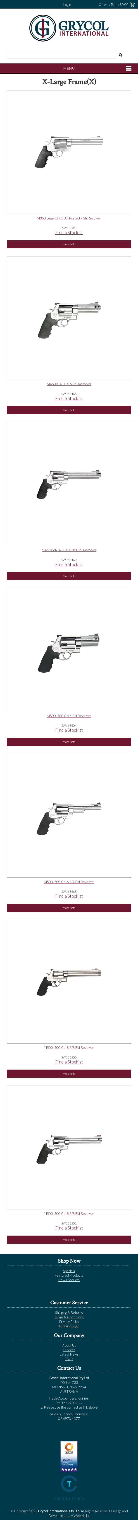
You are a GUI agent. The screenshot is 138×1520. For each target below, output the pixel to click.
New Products (69, 1280)
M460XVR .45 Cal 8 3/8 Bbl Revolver (69, 550)
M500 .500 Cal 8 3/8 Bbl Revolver (69, 1047)
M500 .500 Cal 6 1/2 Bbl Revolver (69, 882)
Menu (69, 68)
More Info (69, 244)
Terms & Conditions (69, 1317)
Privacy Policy (69, 1321)
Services (69, 1350)
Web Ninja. (81, 1515)
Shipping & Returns (69, 1312)
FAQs (69, 1359)
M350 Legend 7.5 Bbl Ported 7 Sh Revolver (69, 218)
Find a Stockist (69, 232)
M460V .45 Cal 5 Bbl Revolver (69, 384)
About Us (69, 1345)
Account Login (69, 1326)
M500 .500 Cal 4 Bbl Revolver (69, 716)
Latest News (69, 1354)
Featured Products (69, 1275)
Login (67, 4)
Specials (69, 1271)
